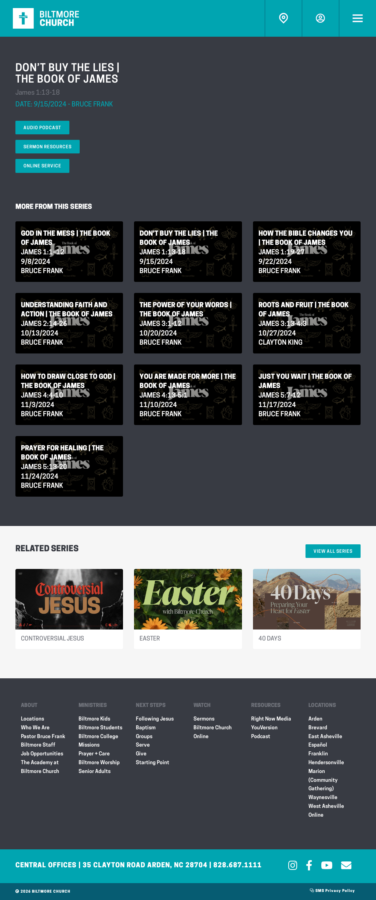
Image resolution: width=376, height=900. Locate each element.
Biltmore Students (100, 728)
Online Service (42, 166)
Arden (315, 719)
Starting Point (152, 763)
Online (315, 815)
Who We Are (35, 728)
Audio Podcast (42, 128)
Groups (144, 737)
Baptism (146, 728)
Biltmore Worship (99, 763)
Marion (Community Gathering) (322, 780)
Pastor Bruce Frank (43, 737)
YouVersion (264, 728)
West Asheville (326, 806)
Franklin (318, 754)
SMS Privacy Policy (332, 891)
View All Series (333, 551)
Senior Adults (95, 771)
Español (317, 745)
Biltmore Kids (94, 719)
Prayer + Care (94, 754)
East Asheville (325, 737)
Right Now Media (271, 719)
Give (141, 754)
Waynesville (322, 798)
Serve (143, 745)
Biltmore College (98, 737)
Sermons (204, 719)
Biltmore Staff (38, 745)
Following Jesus (155, 719)
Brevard (317, 728)
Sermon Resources (48, 147)
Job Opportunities (42, 754)
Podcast (260, 737)
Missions (89, 745)
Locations (32, 719)
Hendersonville (326, 763)
